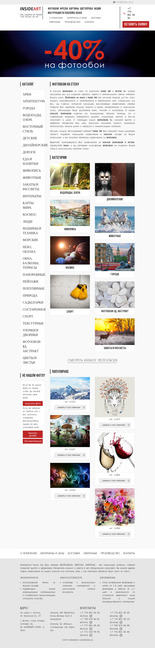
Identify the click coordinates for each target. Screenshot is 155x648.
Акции (97, 8)
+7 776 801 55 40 (120, 632)
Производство (72, 22)
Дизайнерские (35, 145)
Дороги (29, 152)
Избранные (54, 22)
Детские (30, 138)
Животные (32, 178)
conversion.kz (86, 640)
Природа (30, 296)
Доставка (96, 18)
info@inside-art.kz (124, 2)
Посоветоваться (33, 441)
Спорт (28, 316)
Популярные (34, 289)
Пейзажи (30, 282)
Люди (27, 222)
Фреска (64, 8)
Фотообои (53, 8)
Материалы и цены (77, 18)
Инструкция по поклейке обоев (65, 13)
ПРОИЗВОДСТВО (110, 553)
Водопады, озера (70, 193)
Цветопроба (86, 8)
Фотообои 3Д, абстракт (115, 311)
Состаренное (34, 310)
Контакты (89, 22)
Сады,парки (33, 302)
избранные (90, 553)
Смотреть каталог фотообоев (92, 360)
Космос (30, 215)
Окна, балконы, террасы (31, 263)
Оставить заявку (135, 24)
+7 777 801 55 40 (90, 625)
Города (29, 108)
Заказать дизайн (32, 434)
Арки (27, 94)
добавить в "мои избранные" (71, 407)
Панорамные (34, 275)
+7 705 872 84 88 (120, 625)
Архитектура (34, 101)
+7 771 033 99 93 (90, 632)
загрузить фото (33, 403)
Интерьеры (32, 196)
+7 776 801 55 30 (129, 13)
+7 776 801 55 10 (120, 619)
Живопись (32, 171)
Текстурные (33, 323)
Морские (30, 240)
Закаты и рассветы (115, 348)
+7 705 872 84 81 (90, 619)
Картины (74, 8)
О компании (56, 18)
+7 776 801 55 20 (120, 613)
